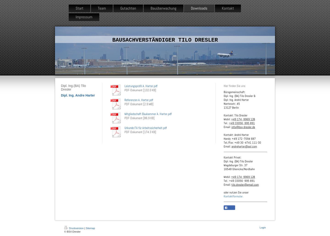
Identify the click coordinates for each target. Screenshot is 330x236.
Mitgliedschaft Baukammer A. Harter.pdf (148, 114)
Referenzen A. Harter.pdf (138, 100)
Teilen (229, 208)
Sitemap (90, 228)
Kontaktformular (233, 196)
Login (263, 227)
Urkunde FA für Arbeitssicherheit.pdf (145, 128)
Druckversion (74, 228)
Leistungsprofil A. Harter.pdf (140, 86)
